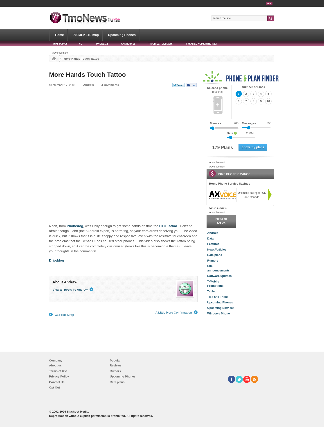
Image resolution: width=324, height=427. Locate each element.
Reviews (116, 365)
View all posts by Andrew (73, 289)
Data (210, 238)
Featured (213, 244)
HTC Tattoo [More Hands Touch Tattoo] (168, 226)
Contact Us (57, 382)
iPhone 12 (102, 44)
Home (59, 35)
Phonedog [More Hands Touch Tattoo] (75, 226)
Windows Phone (218, 313)
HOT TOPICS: (60, 44)
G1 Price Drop (61, 315)
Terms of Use (58, 371)
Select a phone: (218, 89)
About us (55, 365)
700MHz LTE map (86, 35)
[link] (222, 195)
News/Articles (216, 249)
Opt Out (54, 387)
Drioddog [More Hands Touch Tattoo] (56, 260)
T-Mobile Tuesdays (160, 44)
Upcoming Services (220, 308)
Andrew (88, 85)
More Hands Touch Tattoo (87, 74)
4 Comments (110, 85)
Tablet (211, 291)
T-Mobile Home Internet (201, 44)
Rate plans (214, 255)
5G (80, 44)
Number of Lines (253, 87)
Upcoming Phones (122, 35)
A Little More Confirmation (176, 312)
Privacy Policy (59, 376)
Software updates (219, 276)
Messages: (256, 123)
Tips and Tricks (217, 296)
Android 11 (128, 44)
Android (212, 233)
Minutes (215, 123)
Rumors (212, 260)
